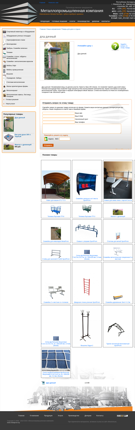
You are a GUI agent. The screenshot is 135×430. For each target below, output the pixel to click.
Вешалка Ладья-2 (87, 344)
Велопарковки (9, 44)
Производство (84, 21)
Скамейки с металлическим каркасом (18, 62)
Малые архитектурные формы (15, 86)
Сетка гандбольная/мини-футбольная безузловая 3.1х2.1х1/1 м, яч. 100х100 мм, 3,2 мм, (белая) (56, 373)
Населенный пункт (65, 119)
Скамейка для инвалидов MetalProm (56, 240)
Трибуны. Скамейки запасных (15, 48)
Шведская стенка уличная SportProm (87, 301)
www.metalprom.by (13, 422)
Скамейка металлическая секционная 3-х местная (117, 257)
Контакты (106, 21)
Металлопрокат (10, 91)
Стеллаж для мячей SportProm (118, 240)
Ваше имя (62, 113)
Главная (42, 3)
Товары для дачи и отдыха (71, 29)
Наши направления (53, 29)
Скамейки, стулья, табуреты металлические (14, 57)
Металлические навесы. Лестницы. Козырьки (17, 95)
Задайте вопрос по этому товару (120, 46)
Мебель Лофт (9, 66)
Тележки (7, 53)
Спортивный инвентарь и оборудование (19, 32)
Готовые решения (59, 21)
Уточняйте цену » (85, 46)
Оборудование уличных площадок (17, 36)
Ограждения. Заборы (12, 78)
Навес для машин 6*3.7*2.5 (56, 199)
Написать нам (53, 3)
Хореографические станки (14, 40)
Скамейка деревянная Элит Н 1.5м (118, 301)
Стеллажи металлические (14, 82)
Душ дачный (20, 118)
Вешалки (8, 74)
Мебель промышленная (13, 70)
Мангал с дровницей (23, 145)
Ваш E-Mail (62, 116)
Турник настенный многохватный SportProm (118, 344)
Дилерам (95, 21)
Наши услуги (9, 104)
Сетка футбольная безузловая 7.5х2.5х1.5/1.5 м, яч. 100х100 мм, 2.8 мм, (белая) (87, 256)
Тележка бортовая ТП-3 (87, 215)
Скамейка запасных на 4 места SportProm (87, 198)
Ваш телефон (63, 122)
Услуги (72, 21)
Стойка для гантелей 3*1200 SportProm (56, 258)
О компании (34, 416)
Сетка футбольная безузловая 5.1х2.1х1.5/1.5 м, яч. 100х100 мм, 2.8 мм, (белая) (56, 343)
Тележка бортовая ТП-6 (56, 215)
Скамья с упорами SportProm (87, 240)
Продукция (45, 21)
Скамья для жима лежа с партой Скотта (118, 199)
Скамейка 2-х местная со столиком (56, 301)
